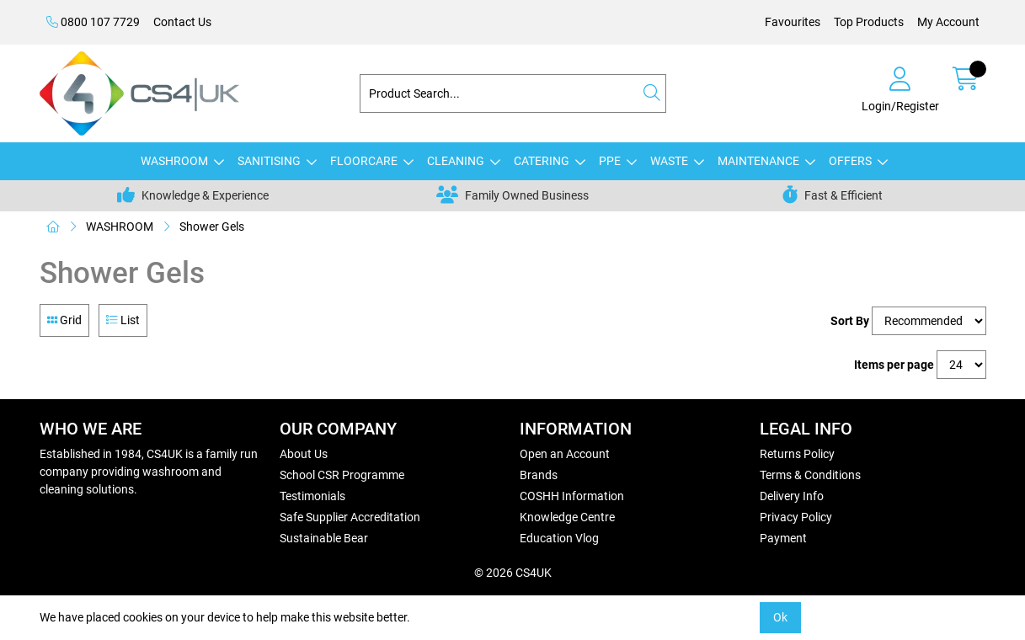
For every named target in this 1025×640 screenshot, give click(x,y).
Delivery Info (792, 496)
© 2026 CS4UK (513, 572)
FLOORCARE (364, 161)
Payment (783, 538)
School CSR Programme (342, 475)
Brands (539, 475)
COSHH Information (572, 496)
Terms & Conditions (810, 475)
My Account (948, 22)
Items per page (894, 364)
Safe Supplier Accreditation (350, 517)
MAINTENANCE (758, 161)
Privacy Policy (796, 517)
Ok (780, 617)
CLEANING (455, 161)
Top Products (869, 22)
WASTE (669, 161)
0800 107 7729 (93, 22)
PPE (610, 161)
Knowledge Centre (567, 517)
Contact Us (182, 22)
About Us (304, 454)
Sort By (849, 321)
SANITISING (269, 161)
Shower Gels (211, 226)
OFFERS (850, 161)
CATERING (541, 161)
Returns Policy (797, 454)
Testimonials (312, 496)
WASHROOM (174, 161)
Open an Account (565, 454)
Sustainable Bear (324, 538)
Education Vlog (559, 538)
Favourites (792, 22)
